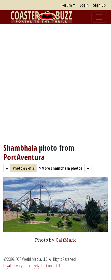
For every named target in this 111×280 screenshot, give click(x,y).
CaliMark (66, 240)
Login (84, 5)
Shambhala (20, 147)
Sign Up (99, 5)
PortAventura (24, 157)
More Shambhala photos (60, 168)
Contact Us (53, 266)
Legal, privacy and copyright (22, 266)
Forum (66, 5)
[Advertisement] (55, 83)
